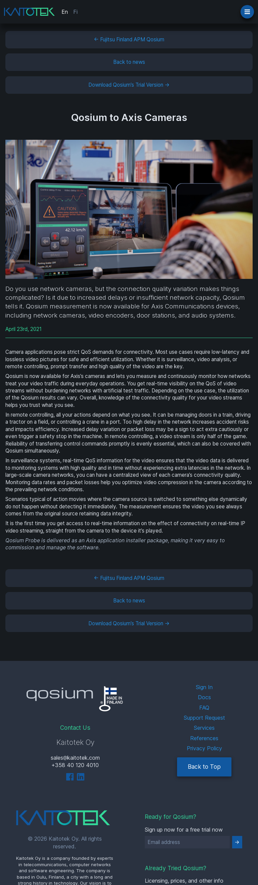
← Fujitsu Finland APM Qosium (129, 39)
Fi (75, 11)
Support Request (204, 717)
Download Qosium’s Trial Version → (129, 85)
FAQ (204, 707)
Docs (204, 697)
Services (204, 727)
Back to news (129, 62)
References (204, 738)
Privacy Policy (204, 748)
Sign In (204, 687)
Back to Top (204, 766)
